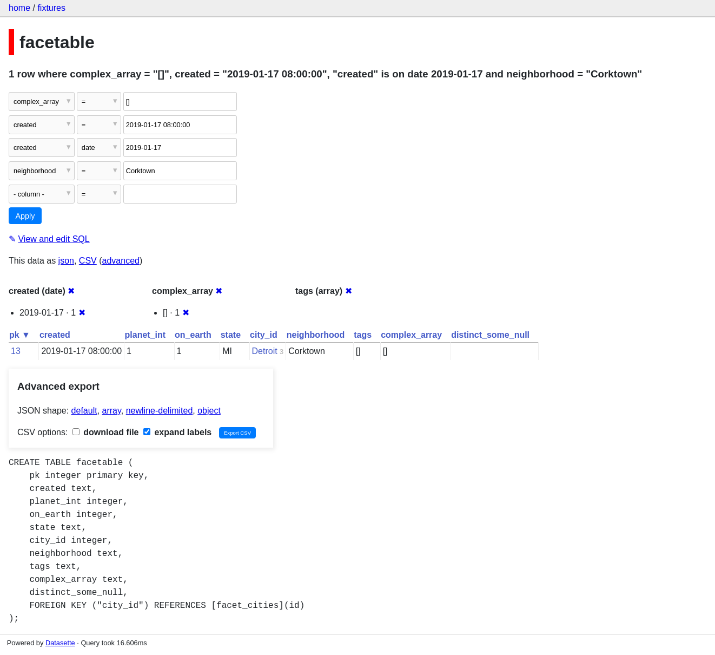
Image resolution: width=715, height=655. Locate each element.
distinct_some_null (490, 334)
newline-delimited (159, 410)
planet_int (145, 334)
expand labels (177, 432)
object (209, 410)
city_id (263, 334)
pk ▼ (19, 334)
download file (105, 432)
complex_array (411, 334)
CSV (88, 260)
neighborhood (316, 334)
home (19, 7)
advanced (121, 260)
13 (16, 351)
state (231, 334)
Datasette (60, 643)
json (66, 260)
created (54, 334)
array (111, 410)
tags (363, 334)
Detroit (264, 351)
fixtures (51, 7)
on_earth (193, 334)
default (84, 410)
